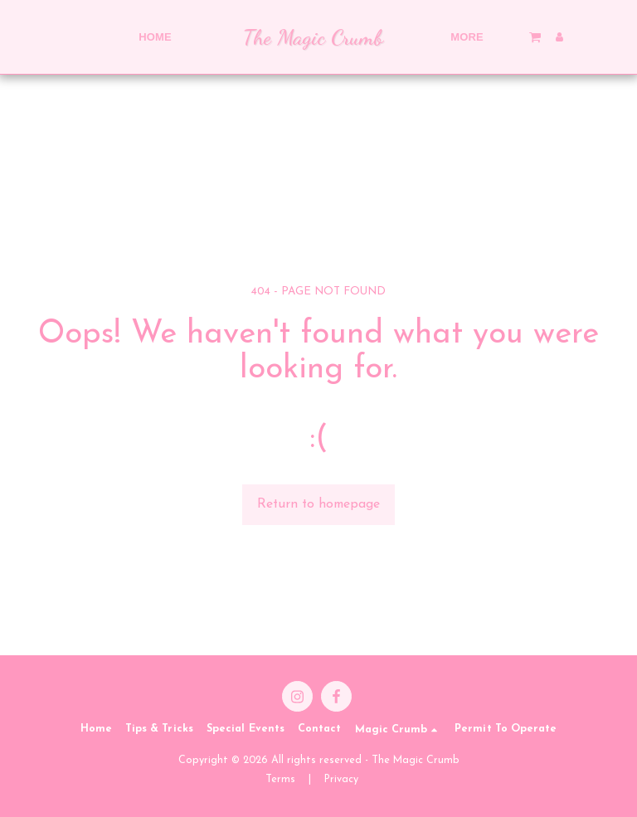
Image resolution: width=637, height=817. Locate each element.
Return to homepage (318, 504)
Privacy (341, 780)
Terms (280, 780)
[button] (487, 36)
